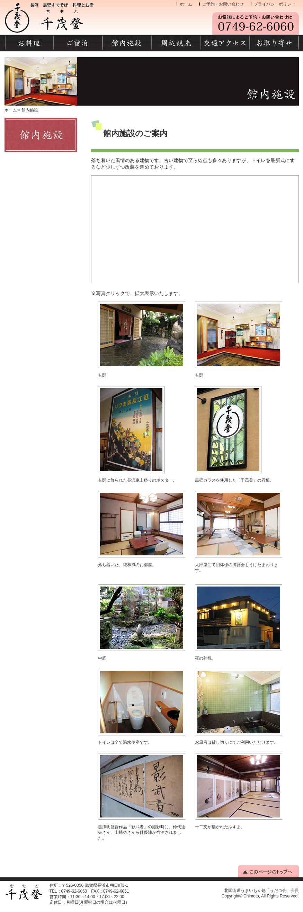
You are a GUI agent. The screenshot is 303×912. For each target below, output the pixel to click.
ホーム (186, 4)
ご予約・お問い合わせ (223, 4)
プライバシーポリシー (274, 4)
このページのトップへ (268, 871)
